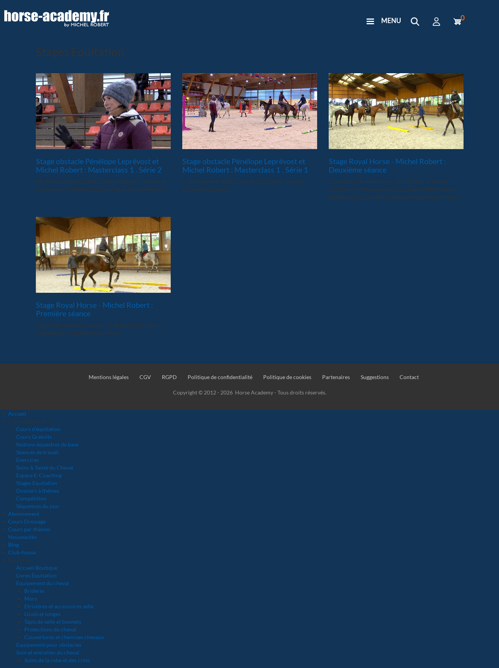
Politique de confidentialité (220, 377)
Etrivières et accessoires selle (59, 606)
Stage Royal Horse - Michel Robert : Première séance (94, 309)
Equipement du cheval (42, 583)
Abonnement (23, 513)
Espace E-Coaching (39, 475)
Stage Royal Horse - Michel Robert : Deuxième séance (387, 165)
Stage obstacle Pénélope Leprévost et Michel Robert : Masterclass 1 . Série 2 (99, 165)
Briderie (34, 590)
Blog (13, 544)
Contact (409, 377)
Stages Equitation (36, 483)
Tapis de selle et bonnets (52, 621)
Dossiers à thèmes (37, 490)
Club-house (22, 552)
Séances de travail (37, 452)
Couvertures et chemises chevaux (64, 637)
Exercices (27, 460)
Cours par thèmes (29, 529)
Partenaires (336, 377)
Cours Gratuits (34, 436)
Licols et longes (42, 614)
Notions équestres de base (47, 444)
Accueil (17, 413)
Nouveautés (22, 537)
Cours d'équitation (38, 429)
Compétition (31, 498)
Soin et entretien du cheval (47, 652)
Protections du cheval (50, 629)
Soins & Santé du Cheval (44, 467)
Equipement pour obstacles (48, 644)
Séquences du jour (38, 506)
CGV (145, 377)
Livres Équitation (36, 575)
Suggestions (375, 377)
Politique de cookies (287, 377)
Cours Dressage (27, 521)
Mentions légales (109, 377)
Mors (30, 598)
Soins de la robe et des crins (57, 660)
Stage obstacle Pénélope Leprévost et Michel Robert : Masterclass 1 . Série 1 (245, 165)
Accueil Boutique (36, 567)
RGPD (169, 377)
